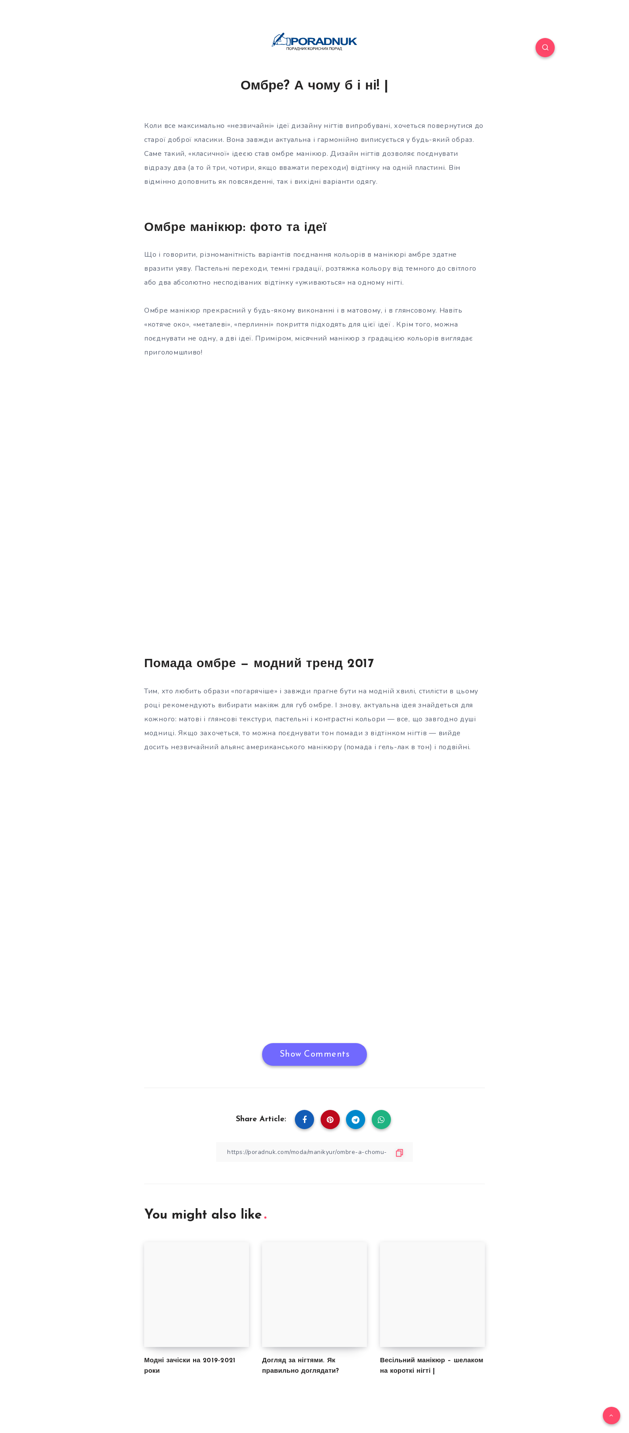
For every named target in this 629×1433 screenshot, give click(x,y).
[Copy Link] (314, 1152)
